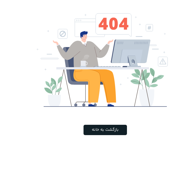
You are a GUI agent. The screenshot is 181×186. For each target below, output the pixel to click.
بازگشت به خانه (90, 130)
